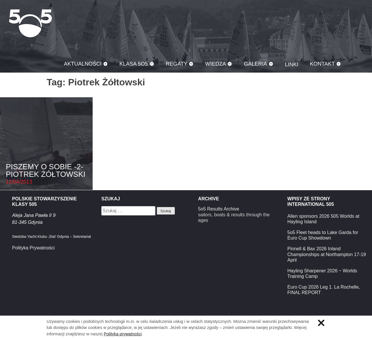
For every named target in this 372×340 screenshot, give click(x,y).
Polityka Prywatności (33, 247)
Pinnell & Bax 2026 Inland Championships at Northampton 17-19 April (326, 254)
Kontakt (322, 64)
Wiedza (215, 64)
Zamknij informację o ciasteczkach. (321, 323)
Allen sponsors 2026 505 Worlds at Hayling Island (323, 219)
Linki (291, 64)
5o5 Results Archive (218, 208)
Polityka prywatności (122, 334)
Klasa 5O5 (30, 23)
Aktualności (83, 64)
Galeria (255, 64)
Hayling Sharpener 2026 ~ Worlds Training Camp (322, 273)
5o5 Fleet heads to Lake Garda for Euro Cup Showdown (322, 235)
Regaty (176, 64)
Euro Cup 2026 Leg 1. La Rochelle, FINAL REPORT (323, 290)
